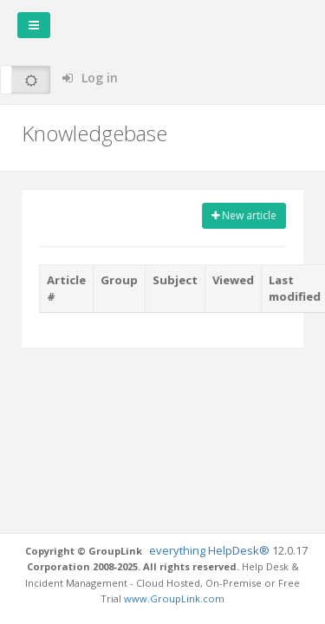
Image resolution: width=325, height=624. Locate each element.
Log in (90, 77)
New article (243, 215)
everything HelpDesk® (210, 550)
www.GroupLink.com (174, 598)
